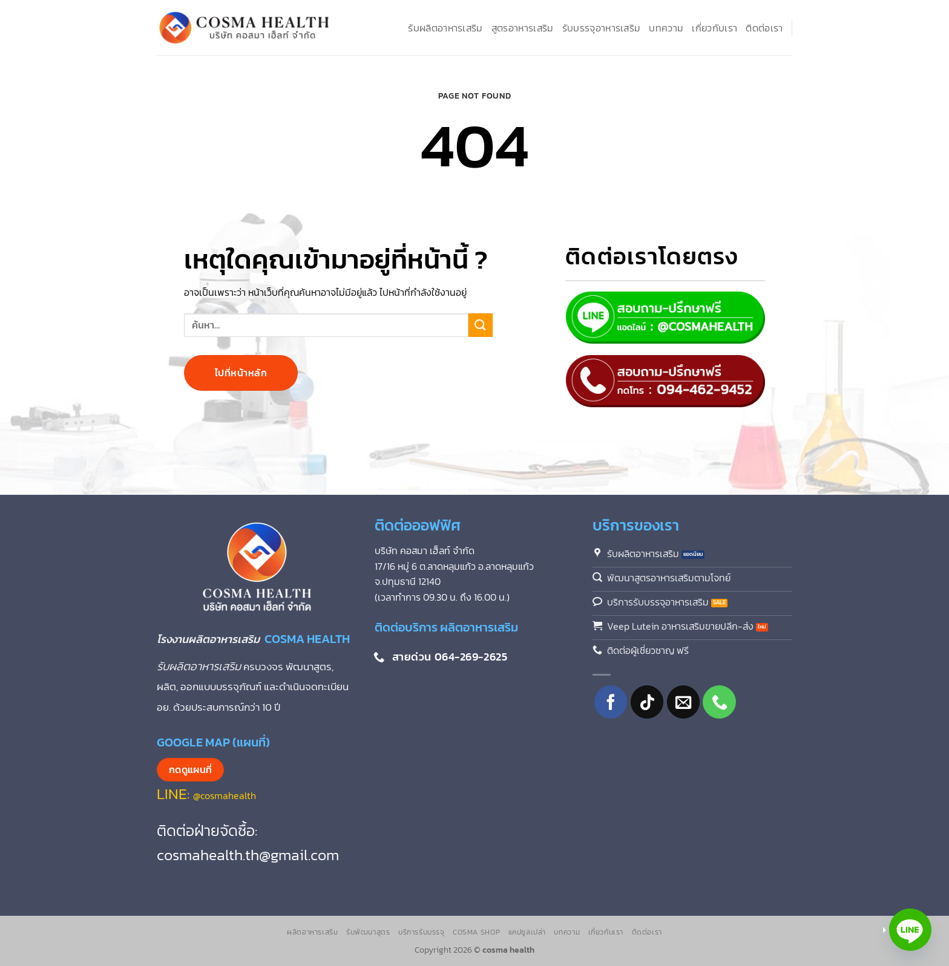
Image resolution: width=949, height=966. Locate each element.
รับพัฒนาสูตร (368, 932)
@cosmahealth (224, 795)
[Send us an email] (683, 702)
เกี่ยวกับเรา (714, 28)
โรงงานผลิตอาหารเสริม (210, 639)
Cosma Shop (476, 932)
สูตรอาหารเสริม (522, 28)
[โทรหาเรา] (719, 702)
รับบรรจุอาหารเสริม (601, 28)
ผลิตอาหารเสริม (312, 932)
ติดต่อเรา (764, 28)
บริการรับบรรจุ (421, 932)
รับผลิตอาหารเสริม (445, 28)
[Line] (910, 930)
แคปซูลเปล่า (527, 932)
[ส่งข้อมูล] (480, 324)
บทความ (666, 28)
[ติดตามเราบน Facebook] (611, 702)
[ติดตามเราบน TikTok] (647, 702)
